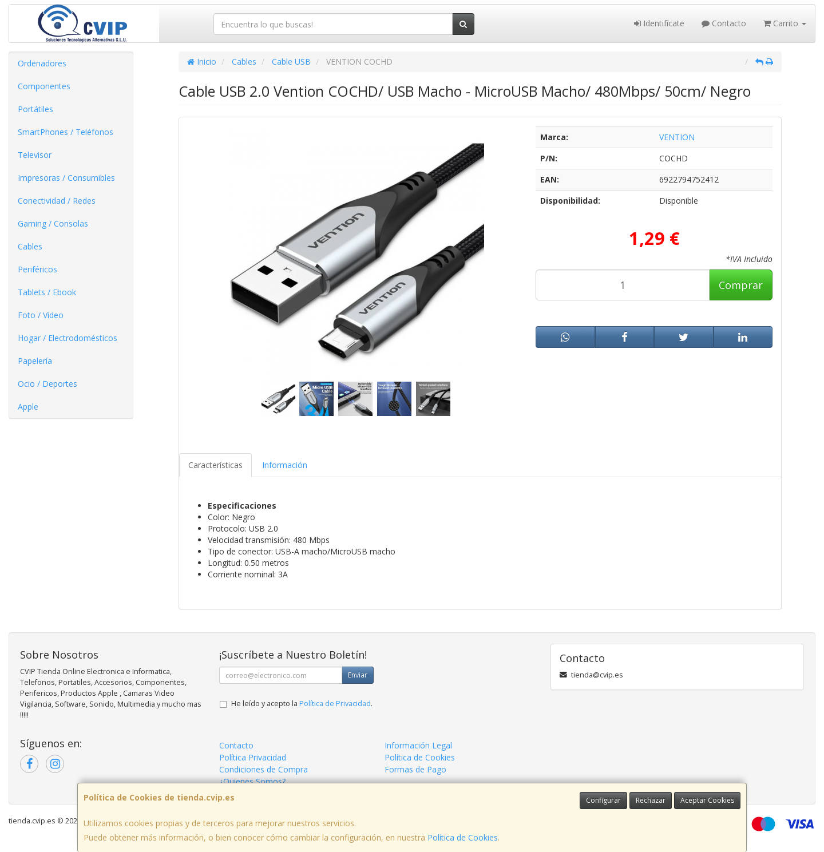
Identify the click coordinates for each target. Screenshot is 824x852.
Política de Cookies (462, 837)
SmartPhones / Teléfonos (65, 131)
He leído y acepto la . (302, 703)
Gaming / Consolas (53, 223)
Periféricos (37, 269)
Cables (30, 246)
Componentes (44, 86)
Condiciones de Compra (263, 769)
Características (215, 464)
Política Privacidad (252, 757)
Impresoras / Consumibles (66, 177)
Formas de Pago (415, 769)
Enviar (357, 675)
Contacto (724, 23)
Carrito (784, 23)
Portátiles (35, 109)
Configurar (603, 800)
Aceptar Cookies (707, 800)
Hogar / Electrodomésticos (67, 337)
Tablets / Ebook (47, 292)
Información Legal (418, 745)
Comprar (741, 285)
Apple (28, 406)
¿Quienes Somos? (252, 781)
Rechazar (650, 800)
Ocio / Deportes (47, 383)
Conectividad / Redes (57, 200)
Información (284, 464)
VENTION (677, 137)
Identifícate (659, 23)
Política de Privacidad (335, 703)
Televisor (35, 154)
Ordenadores (42, 63)
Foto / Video (41, 315)
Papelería (35, 360)
